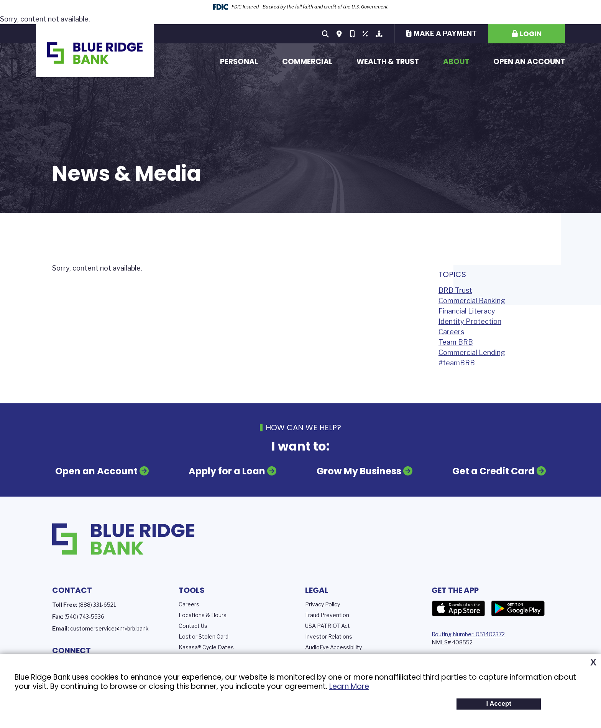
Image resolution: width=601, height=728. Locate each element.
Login (531, 33)
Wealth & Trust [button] (387, 61)
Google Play (518, 609)
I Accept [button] (498, 703)
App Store (458, 609)
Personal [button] (239, 61)
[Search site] (325, 33)
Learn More (349, 686)
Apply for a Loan (227, 471)
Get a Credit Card (493, 471)
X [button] (593, 662)
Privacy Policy (322, 604)
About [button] (456, 61)
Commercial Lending (471, 352)
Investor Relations (328, 636)
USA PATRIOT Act (327, 625)
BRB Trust (455, 290)
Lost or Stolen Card (203, 636)
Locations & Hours (203, 615)
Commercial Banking (471, 301)
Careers (451, 332)
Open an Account (529, 61)
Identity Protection (469, 321)
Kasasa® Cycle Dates (206, 647)
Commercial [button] (307, 61)
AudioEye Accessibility (333, 647)
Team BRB (455, 342)
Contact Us (193, 625)
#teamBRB (456, 363)
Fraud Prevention (327, 615)
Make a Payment (445, 34)
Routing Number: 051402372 (468, 634)
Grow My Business (359, 471)
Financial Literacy (466, 311)
